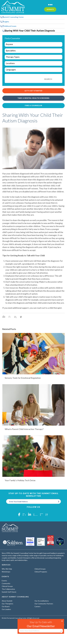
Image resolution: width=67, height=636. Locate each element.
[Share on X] (10, 316)
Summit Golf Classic (9, 592)
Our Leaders (6, 609)
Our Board (5, 606)
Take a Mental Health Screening (34, 98)
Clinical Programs (41, 572)
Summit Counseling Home (13, 17)
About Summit (7, 601)
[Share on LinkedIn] (15, 316)
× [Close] (62, 621)
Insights (6, 21)
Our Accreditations (42, 601)
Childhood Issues (9, 26)
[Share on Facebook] (3, 316)
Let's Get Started (33, 91)
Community (6, 583)
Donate (50, 9)
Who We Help (7, 569)
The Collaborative (8, 589)
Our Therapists (7, 604)
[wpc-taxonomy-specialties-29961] (33, 50)
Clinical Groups (40, 569)
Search (48, 79)
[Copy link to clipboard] (21, 317)
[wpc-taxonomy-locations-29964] (33, 63)
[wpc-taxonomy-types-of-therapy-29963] (33, 57)
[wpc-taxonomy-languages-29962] (33, 69)
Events (4, 581)
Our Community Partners (44, 604)
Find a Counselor (33, 105)
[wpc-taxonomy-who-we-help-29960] (33, 44)
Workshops (6, 572)
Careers (37, 606)
